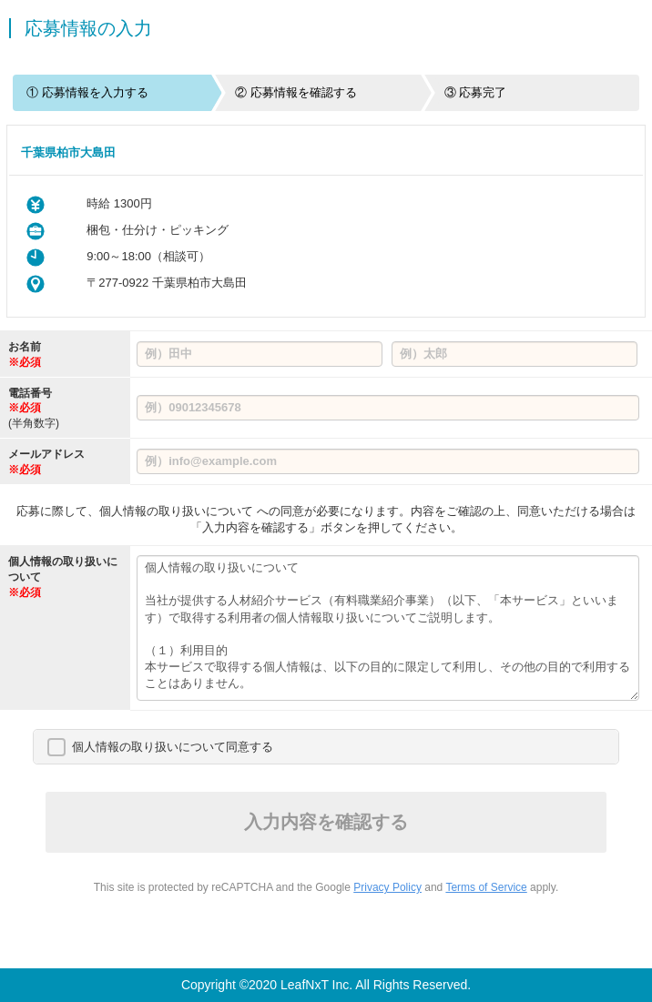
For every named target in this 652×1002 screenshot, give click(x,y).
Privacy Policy (387, 887)
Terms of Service (485, 887)
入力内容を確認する (326, 822)
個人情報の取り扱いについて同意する (172, 747)
